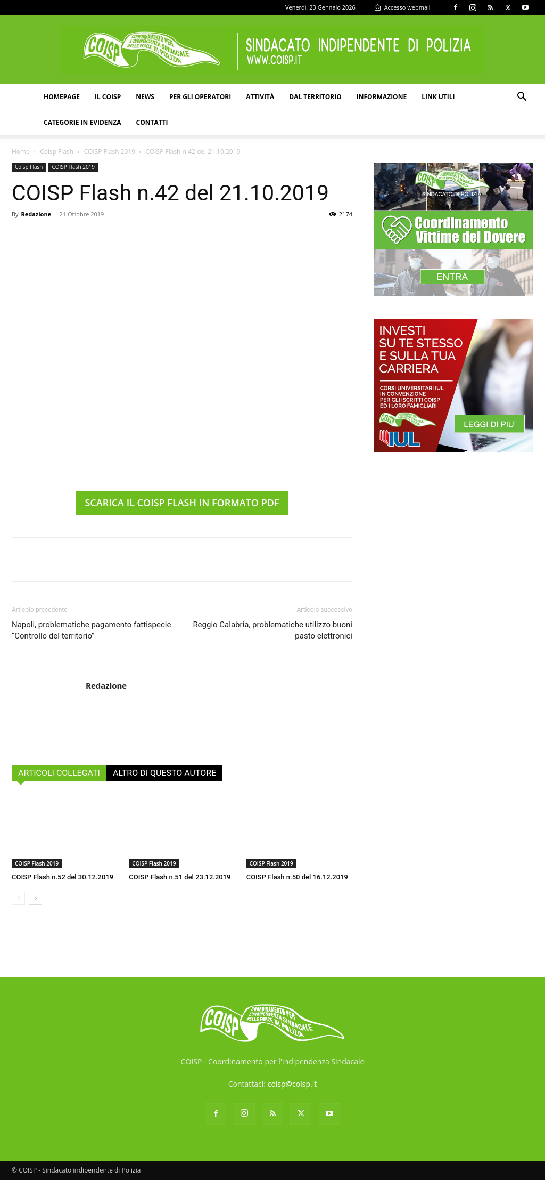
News (145, 96)
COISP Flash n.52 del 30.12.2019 (62, 877)
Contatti (152, 122)
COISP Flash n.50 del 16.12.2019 (297, 877)
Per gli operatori (200, 96)
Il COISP (108, 96)
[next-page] (35, 898)
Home (21, 151)
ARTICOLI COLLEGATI (59, 773)
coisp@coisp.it (292, 1084)
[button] (521, 98)
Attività (260, 96)
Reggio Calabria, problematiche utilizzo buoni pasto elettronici (272, 630)
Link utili (438, 96)
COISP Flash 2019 (109, 151)
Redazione (36, 214)
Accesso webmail (402, 7)
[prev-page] (18, 898)
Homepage (62, 96)
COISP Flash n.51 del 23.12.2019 (179, 877)
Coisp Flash (56, 151)
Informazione (382, 96)
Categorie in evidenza (82, 122)
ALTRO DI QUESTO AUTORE (164, 773)
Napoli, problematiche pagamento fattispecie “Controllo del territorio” (91, 630)
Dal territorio (315, 96)
